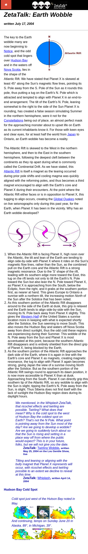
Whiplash (44, 478)
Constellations (13, 120)
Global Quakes (64, 199)
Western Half (30, 316)
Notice (8, 51)
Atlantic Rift (12, 171)
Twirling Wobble (48, 448)
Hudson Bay (19, 60)
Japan (71, 134)
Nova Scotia (12, 69)
